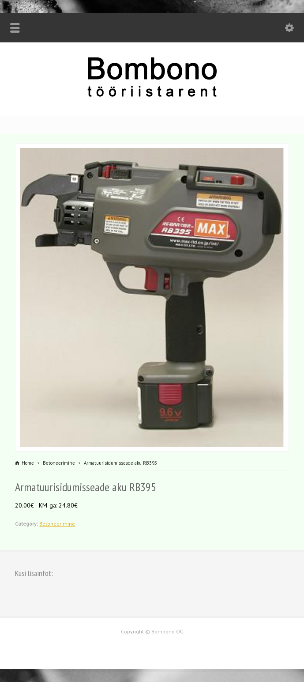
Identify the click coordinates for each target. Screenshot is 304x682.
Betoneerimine (57, 523)
